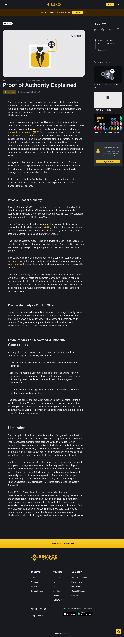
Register (110, 4)
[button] (118, 4)
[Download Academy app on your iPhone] (69, 614)
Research (56, 595)
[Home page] (54, 4)
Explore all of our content (62, 543)
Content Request (78, 591)
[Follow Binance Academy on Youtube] (45, 609)
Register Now (108, 161)
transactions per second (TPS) (23, 132)
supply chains (15, 264)
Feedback (75, 595)
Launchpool (57, 591)
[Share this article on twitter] (95, 29)
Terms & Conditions (79, 577)
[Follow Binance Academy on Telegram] (40, 609)
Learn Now (77, 12)
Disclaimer (75, 587)
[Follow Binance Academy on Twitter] (36, 609)
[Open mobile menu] (118, 5)
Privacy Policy (77, 582)
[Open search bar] (101, 5)
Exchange (56, 577)
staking (47, 227)
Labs (54, 587)
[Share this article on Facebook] (102, 29)
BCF (54, 582)
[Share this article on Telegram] (110, 29)
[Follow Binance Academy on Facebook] (32, 609)
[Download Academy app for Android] (84, 614)
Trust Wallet (57, 600)
